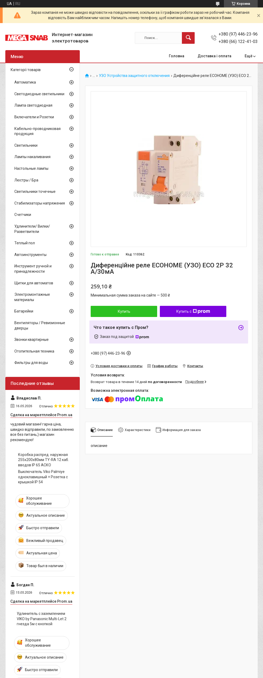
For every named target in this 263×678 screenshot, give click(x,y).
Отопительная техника (34, 351)
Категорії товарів (26, 70)
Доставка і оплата (214, 56)
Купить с (193, 311)
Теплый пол (24, 243)
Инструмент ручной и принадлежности (33, 268)
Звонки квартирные (31, 339)
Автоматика (25, 82)
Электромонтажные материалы (32, 297)
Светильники (25, 145)
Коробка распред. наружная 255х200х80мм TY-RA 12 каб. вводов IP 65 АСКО (43, 460)
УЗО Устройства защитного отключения (134, 76)
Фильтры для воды (31, 362)
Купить (124, 311)
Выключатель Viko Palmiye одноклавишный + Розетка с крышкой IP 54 (43, 477)
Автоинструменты (30, 255)
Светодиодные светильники (39, 94)
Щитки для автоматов (33, 283)
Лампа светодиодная (33, 105)
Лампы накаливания (32, 157)
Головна (176, 56)
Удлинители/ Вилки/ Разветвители (32, 229)
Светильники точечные (35, 191)
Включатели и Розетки (34, 117)
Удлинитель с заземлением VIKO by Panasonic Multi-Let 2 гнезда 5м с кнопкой (41, 618)
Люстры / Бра (26, 180)
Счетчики (22, 214)
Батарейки (23, 311)
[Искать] (188, 38)
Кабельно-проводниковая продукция (37, 131)
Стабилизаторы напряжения (39, 203)
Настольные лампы (31, 168)
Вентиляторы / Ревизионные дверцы (39, 325)
